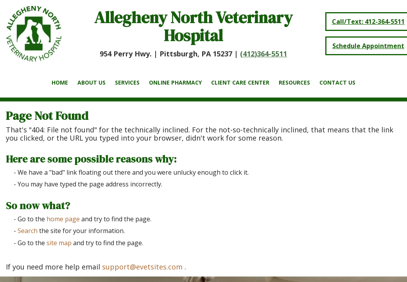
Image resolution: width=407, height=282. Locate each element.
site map (59, 243)
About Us (91, 82)
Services (127, 82)
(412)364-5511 (263, 53)
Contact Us (337, 82)
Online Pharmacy (175, 82)
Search (28, 230)
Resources (294, 82)
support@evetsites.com (142, 266)
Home (60, 82)
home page (63, 219)
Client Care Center (240, 82)
